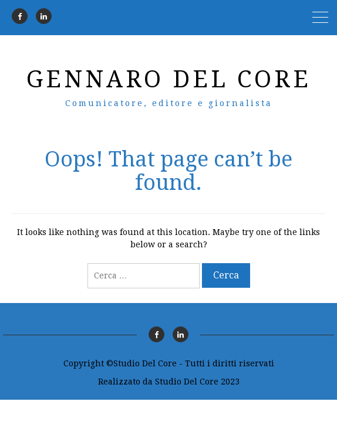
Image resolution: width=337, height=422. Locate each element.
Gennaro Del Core (168, 79)
